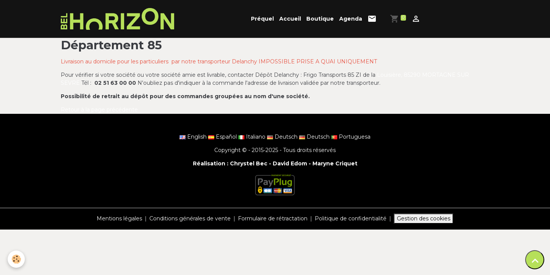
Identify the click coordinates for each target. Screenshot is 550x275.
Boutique (320, 18)
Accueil (290, 18)
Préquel (262, 18)
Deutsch (283, 136)
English (194, 136)
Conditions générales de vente (190, 218)
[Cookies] (16, 259)
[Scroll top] (534, 259)
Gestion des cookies (423, 218)
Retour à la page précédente (99, 109)
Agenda (350, 18)
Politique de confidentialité (351, 218)
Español (223, 136)
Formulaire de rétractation (272, 218)
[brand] (119, 19)
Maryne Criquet (335, 163)
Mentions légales (119, 218)
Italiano (252, 136)
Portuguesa (350, 136)
